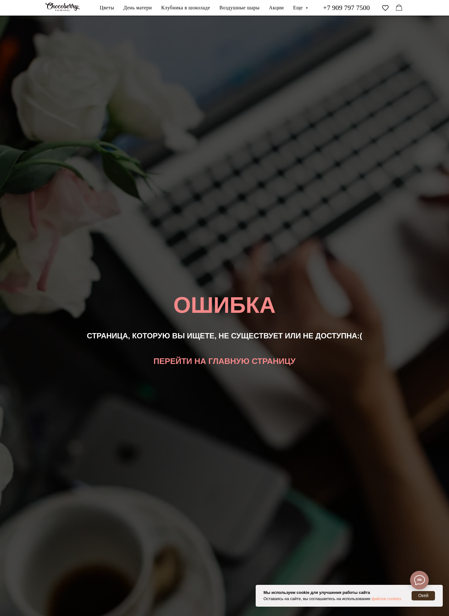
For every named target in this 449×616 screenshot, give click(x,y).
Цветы (107, 7)
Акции (276, 7)
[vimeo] (385, 7)
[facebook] (399, 7)
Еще (298, 7)
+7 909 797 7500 (346, 8)
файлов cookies (386, 598)
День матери (137, 7)
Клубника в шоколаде (185, 7)
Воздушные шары (240, 7)
